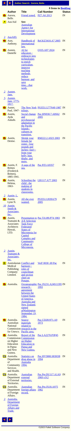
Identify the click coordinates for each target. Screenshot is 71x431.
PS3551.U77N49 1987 (49, 107)
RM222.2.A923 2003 (49, 138)
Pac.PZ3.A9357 (46, 165)
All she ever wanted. (27, 200)
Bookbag (65, 8)
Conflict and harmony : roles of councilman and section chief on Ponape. (27, 272)
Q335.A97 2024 (46, 50)
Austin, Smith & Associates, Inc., (13, 210)
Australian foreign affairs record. (28, 389)
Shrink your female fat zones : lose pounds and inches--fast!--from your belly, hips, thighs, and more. (28, 150)
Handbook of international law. (28, 43)
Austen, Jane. (11, 93)
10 (4, 205)
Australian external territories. (26, 377)
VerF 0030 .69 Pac (47, 263)
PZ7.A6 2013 (45, 15)
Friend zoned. (28, 15)
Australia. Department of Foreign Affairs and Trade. (13, 405)
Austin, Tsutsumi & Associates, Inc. (13, 255)
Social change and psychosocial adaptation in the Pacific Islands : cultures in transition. (28, 124)
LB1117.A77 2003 (47, 180)
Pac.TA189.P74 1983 (49, 218)
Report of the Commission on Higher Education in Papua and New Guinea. (28, 342)
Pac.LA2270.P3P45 (48, 335)
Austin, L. (12, 195)
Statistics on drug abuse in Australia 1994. (28, 360)
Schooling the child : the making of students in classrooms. (28, 186)
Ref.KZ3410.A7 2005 (49, 40)
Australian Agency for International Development (28, 29)
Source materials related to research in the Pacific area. (28, 326)
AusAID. (12, 37)
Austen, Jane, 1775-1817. (13, 101)
